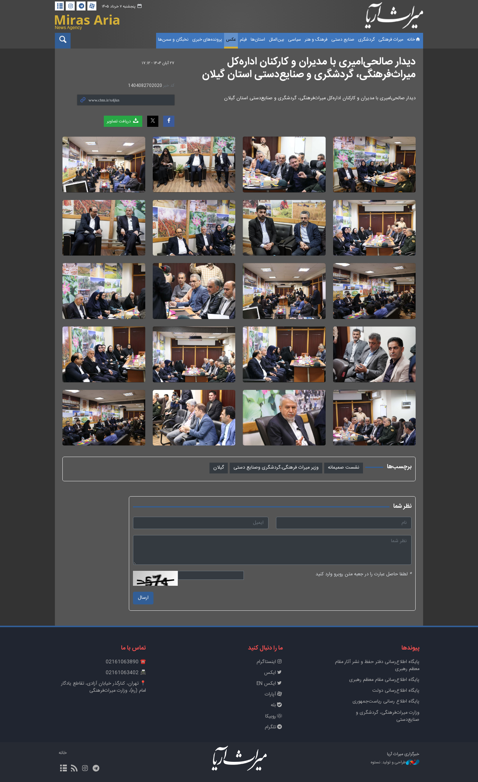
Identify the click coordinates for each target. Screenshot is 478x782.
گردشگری (366, 39)
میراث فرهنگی (390, 39)
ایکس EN (270, 684)
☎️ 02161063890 (126, 662)
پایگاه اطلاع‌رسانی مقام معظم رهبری (384, 680)
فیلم (243, 39)
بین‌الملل (276, 39)
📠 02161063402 (126, 673)
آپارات (274, 694)
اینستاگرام (270, 662)
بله (277, 705)
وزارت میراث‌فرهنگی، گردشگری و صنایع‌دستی (387, 716)
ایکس (273, 673)
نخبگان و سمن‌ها (173, 39)
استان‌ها (258, 39)
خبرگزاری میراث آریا (394, 17)
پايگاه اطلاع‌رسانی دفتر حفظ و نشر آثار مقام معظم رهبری (377, 665)
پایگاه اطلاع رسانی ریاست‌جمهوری (386, 702)
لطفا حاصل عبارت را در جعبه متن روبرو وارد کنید (364, 574)
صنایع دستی (342, 39)
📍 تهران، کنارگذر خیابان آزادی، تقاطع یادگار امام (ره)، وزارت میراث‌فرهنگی (103, 687)
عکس (231, 39)
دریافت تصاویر (123, 121)
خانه (414, 39)
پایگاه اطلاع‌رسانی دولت (395, 691)
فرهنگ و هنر (316, 39)
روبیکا (274, 716)
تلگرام (274, 727)
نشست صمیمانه (343, 468)
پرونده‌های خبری (207, 39)
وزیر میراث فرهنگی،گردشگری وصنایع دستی (276, 468)
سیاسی (294, 39)
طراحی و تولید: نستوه (395, 763)
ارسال (143, 598)
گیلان (218, 468)
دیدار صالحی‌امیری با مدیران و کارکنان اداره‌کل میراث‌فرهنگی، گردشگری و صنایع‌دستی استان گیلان (309, 68)
